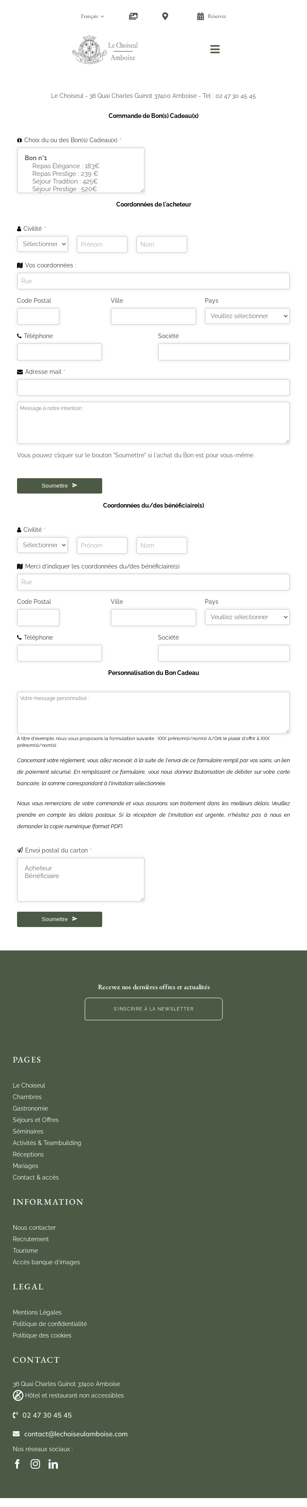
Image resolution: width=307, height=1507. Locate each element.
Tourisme (25, 1250)
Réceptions (28, 1154)
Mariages (25, 1166)
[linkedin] (53, 1464)
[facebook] (17, 1464)
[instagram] (35, 1464)
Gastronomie (30, 1108)
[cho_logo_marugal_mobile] (105, 35)
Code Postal (34, 300)
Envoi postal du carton (58, 850)
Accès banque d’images (46, 1262)
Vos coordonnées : (50, 265)
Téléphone (38, 336)
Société (168, 336)
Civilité (34, 228)
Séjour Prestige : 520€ (81, 189)
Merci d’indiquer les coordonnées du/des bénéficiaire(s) (102, 566)
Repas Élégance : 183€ (81, 166)
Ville (117, 300)
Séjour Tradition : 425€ (81, 181)
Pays (211, 300)
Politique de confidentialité (50, 1323)
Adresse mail (45, 371)
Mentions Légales (37, 1312)
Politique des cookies (42, 1335)
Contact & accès (36, 1177)
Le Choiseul (29, 1085)
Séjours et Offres (36, 1120)
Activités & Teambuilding (47, 1143)
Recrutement (31, 1239)
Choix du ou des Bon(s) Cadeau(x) (72, 140)
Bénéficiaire (81, 876)
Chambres (27, 1097)
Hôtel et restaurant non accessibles (74, 1395)
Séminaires (28, 1131)
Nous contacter (34, 1227)
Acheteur (81, 868)
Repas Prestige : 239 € (81, 174)
